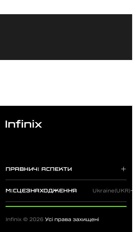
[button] (66, 169)
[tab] (66, 169)
